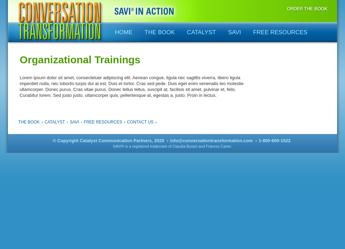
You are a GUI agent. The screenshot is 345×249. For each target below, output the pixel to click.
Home (123, 32)
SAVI (234, 32)
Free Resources (280, 32)
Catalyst (201, 32)
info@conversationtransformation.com (211, 140)
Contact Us (140, 122)
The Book (160, 32)
